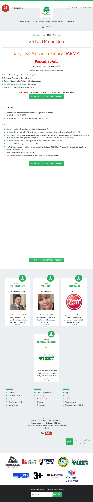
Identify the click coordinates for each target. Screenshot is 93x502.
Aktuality (31, 21)
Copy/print (68, 396)
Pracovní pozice (70, 402)
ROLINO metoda (15, 396)
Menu (46, 27)
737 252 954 (74, 8)
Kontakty (70, 21)
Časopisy (40, 402)
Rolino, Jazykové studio (83, 441)
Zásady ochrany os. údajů (74, 405)
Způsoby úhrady (42, 405)
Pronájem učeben (43, 399)
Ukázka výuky (41, 396)
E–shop (23, 21)
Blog (63, 21)
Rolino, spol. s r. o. (39, 35)
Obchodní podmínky (44, 393)
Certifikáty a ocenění (16, 402)
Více (17, 324)
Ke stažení (56, 21)
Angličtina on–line (43, 21)
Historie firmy (70, 399)
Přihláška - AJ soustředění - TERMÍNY (47, 97)
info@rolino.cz (87, 8)
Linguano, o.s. (13, 405)
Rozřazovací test (14, 399)
